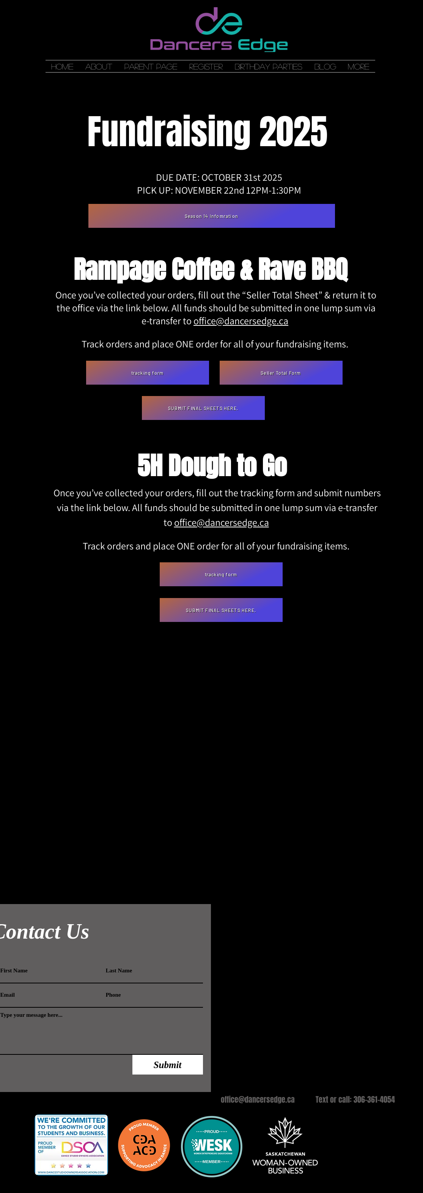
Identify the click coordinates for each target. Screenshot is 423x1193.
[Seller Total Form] (281, 373)
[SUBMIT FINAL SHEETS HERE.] (203, 408)
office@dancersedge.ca (240, 320)
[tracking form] (147, 373)
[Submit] (167, 1065)
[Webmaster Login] (263, 900)
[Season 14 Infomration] (211, 216)
